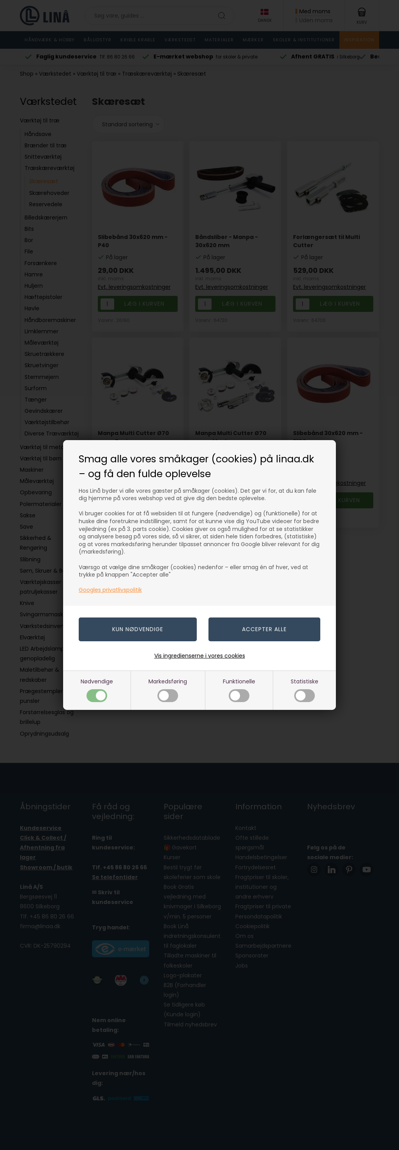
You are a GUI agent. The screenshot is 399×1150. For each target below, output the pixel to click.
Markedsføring (167, 690)
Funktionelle (239, 690)
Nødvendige (97, 690)
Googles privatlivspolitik (110, 590)
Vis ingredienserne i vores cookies (199, 656)
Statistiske (304, 690)
